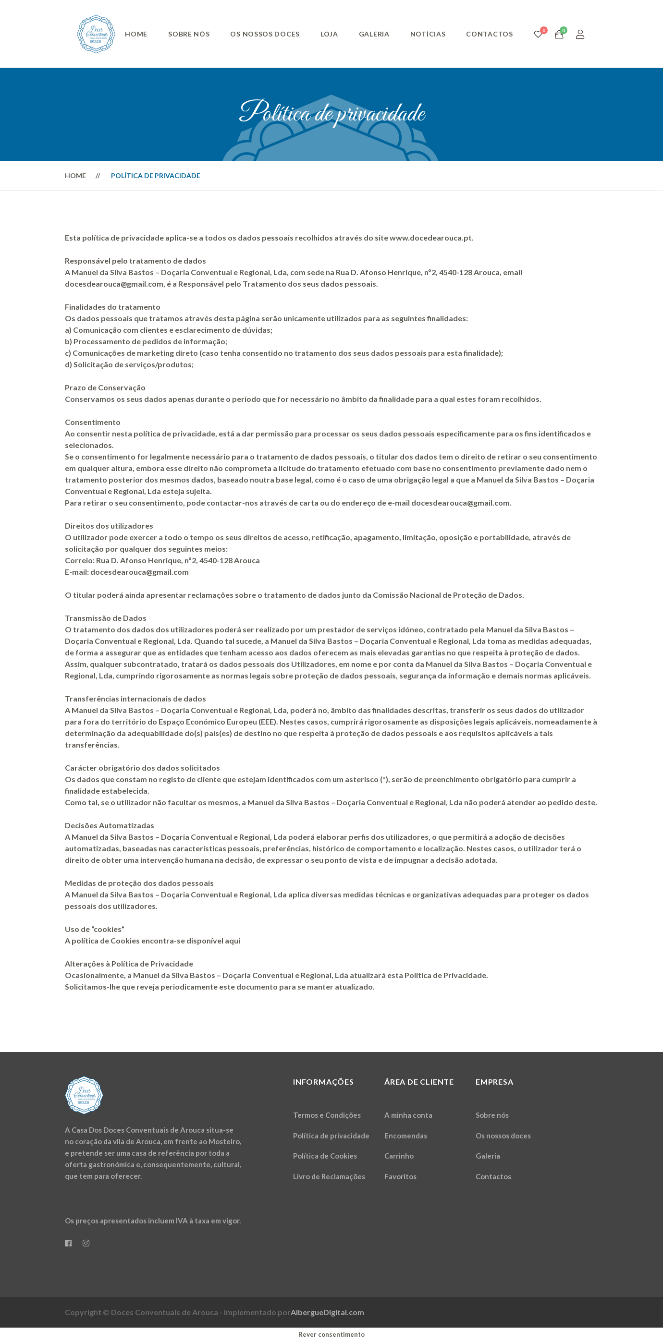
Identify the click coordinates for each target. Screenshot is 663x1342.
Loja (329, 34)
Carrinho (399, 1155)
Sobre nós (188, 34)
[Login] (580, 34)
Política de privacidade (331, 1135)
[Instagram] (86, 1243)
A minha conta (408, 1115)
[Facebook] (68, 1243)
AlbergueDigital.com (327, 1312)
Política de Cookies (325, 1155)
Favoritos (400, 1176)
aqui (232, 940)
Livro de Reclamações (329, 1176)
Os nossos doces (265, 34)
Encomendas (405, 1135)
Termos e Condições (327, 1115)
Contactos (489, 34)
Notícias (428, 34)
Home (136, 34)
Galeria (374, 34)
